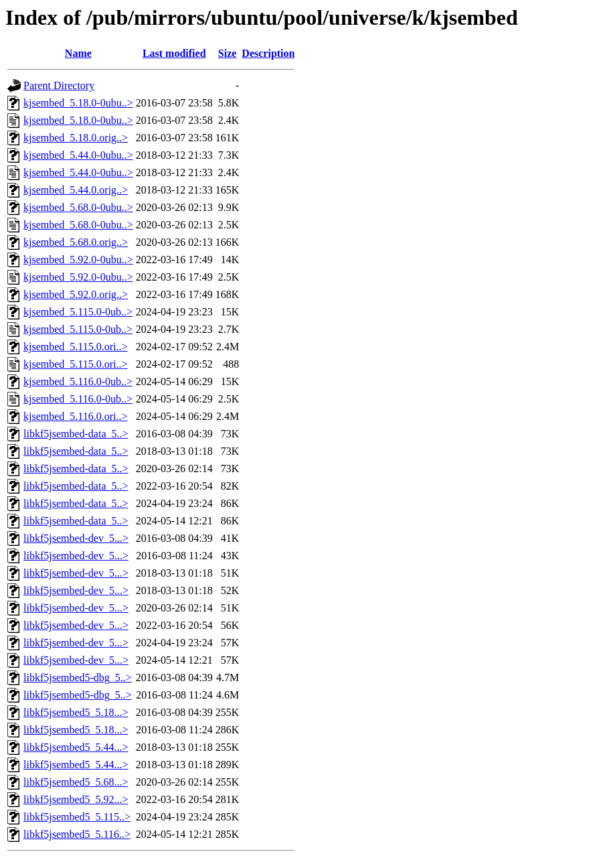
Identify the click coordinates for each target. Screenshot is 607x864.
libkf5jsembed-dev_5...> (75, 538)
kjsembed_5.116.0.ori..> (75, 416)
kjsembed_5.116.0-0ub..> (78, 381)
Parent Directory (58, 85)
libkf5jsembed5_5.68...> (75, 782)
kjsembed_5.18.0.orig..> (75, 137)
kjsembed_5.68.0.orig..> (75, 242)
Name (78, 53)
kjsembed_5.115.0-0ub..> (78, 311)
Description (268, 53)
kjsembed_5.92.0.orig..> (75, 294)
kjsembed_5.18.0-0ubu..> (78, 103)
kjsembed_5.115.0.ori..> (75, 346)
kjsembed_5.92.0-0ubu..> (78, 259)
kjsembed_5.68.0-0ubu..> (78, 207)
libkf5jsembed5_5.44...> (75, 747)
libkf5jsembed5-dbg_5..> (77, 677)
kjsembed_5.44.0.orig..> (75, 190)
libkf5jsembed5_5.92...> (75, 799)
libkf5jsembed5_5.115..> (77, 816)
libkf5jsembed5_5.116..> (77, 834)
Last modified (174, 53)
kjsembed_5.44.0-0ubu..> (78, 155)
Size (227, 53)
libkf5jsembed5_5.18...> (75, 712)
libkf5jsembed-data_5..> (75, 433)
